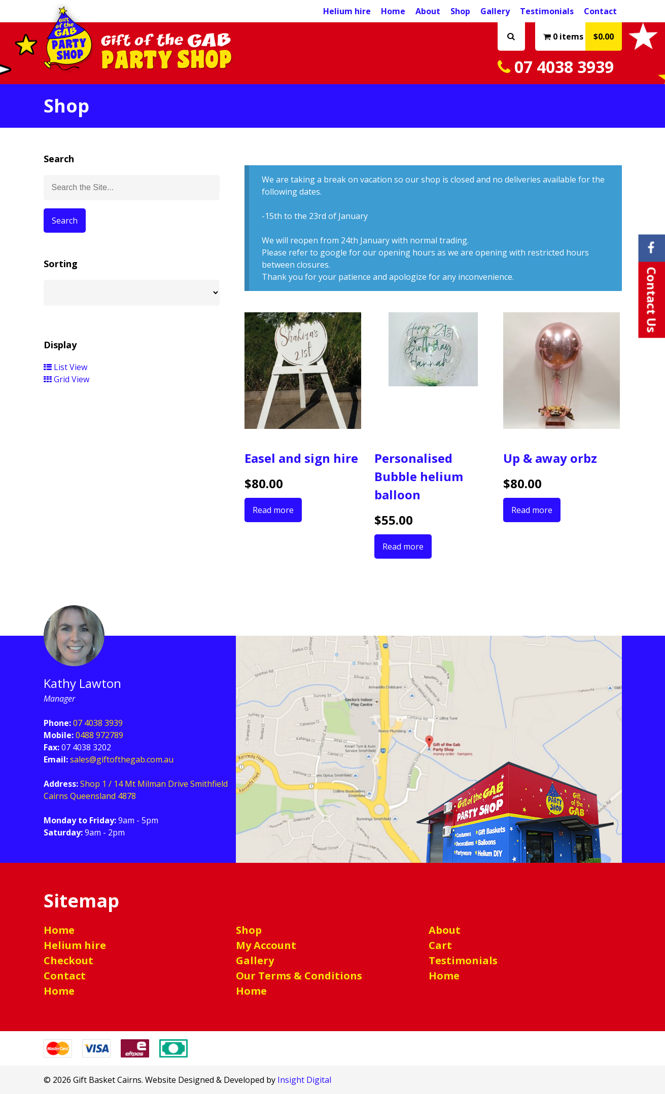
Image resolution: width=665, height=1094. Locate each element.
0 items (582, 36)
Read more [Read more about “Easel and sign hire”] (273, 510)
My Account (266, 945)
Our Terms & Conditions (299, 975)
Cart (440, 945)
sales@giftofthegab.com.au (121, 759)
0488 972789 (99, 735)
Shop (460, 11)
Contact (600, 11)
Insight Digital (304, 1079)
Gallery (495, 11)
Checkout (68, 960)
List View (65, 367)
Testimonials (547, 11)
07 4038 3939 (556, 67)
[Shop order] (132, 293)
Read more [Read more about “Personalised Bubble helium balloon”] (403, 546)
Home (393, 11)
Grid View (66, 379)
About (427, 11)
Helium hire (347, 11)
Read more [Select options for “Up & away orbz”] (531, 510)
